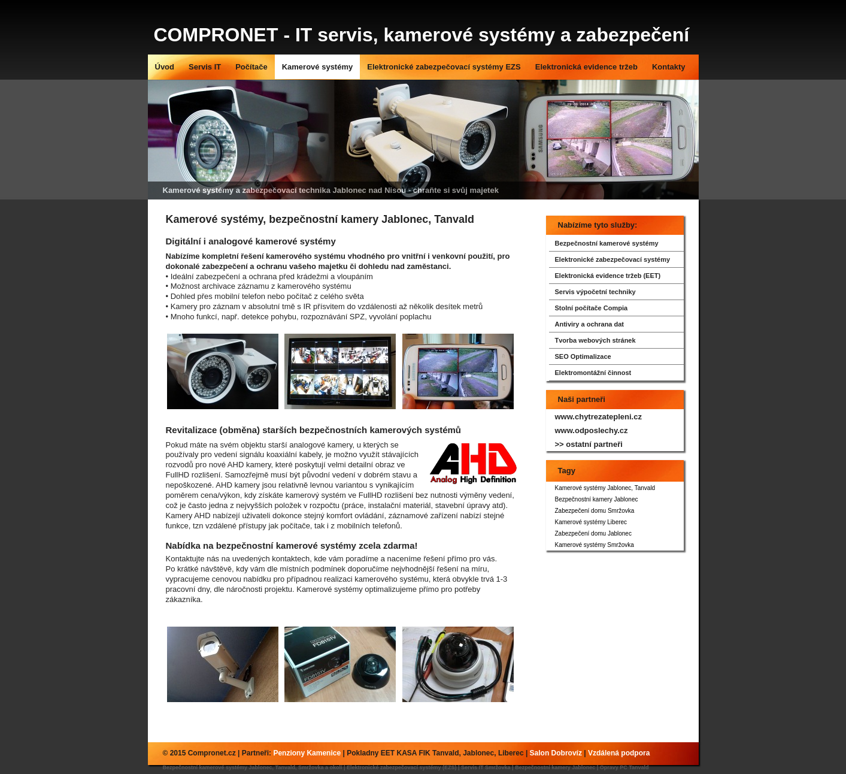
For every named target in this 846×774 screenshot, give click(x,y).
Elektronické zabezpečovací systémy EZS (444, 66)
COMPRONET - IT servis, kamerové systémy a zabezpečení (422, 35)
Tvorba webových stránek (595, 340)
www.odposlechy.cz (591, 430)
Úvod (165, 66)
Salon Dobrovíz (556, 753)
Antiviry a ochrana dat (589, 324)
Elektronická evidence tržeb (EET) (608, 275)
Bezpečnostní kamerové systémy (607, 243)
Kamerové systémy (317, 66)
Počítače (251, 66)
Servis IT (205, 66)
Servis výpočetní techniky (595, 291)
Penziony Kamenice (307, 753)
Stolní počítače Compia (591, 308)
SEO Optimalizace (583, 356)
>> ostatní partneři (589, 444)
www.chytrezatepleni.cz (598, 416)
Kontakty (669, 66)
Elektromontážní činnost (593, 372)
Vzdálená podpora (619, 753)
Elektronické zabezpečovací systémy (613, 259)
